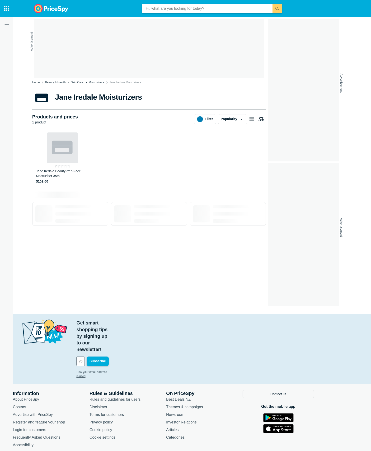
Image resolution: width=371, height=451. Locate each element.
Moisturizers (96, 82)
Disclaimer (121, 380)
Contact (41, 380)
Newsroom (197, 387)
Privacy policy (123, 395)
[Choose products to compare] (261, 119)
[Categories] (6, 8)
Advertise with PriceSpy (55, 387)
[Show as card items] (251, 119)
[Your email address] (131, 334)
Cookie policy (123, 402)
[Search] (277, 8)
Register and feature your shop (61, 395)
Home (36, 82)
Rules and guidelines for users (137, 372)
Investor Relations (203, 395)
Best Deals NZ (200, 372)
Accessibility (45, 418)
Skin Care (77, 82)
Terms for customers (129, 387)
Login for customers (52, 402)
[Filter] (6, 25)
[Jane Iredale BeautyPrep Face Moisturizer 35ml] (62, 158)
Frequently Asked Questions (59, 410)
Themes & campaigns (206, 380)
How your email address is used (119, 345)
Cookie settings (125, 410)
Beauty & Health (55, 82)
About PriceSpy (48, 372)
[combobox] (207, 8)
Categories (197, 410)
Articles (194, 402)
